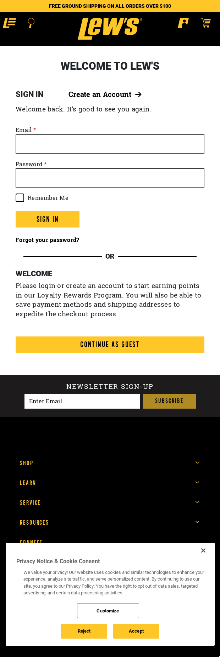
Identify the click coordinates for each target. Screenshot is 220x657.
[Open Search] (31, 23)
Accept (136, 631)
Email (24, 130)
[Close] (203, 550)
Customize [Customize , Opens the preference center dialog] (108, 610)
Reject (84, 631)
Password (29, 164)
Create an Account (105, 94)
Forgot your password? (47, 240)
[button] (9, 23)
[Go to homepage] (110, 29)
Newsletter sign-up (109, 387)
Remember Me (48, 198)
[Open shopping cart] (208, 23)
